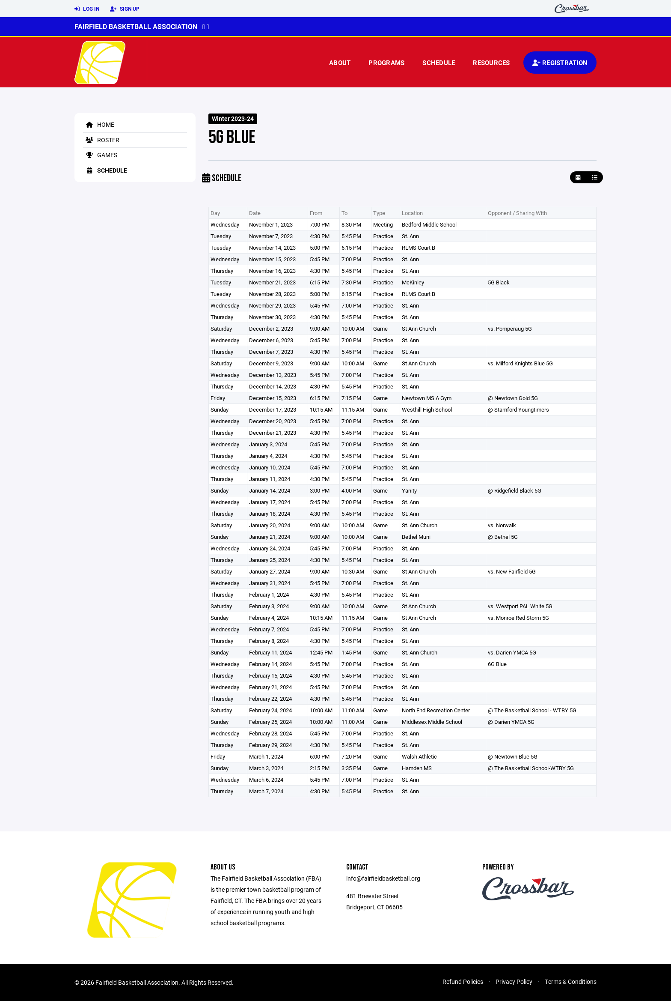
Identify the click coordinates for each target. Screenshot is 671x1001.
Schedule (438, 62)
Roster (101, 140)
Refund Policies (462, 981)
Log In (86, 9)
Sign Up (125, 9)
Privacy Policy (514, 981)
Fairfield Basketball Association (135, 26)
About (339, 62)
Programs (386, 62)
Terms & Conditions (571, 981)
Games (100, 155)
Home (98, 124)
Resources (491, 62)
